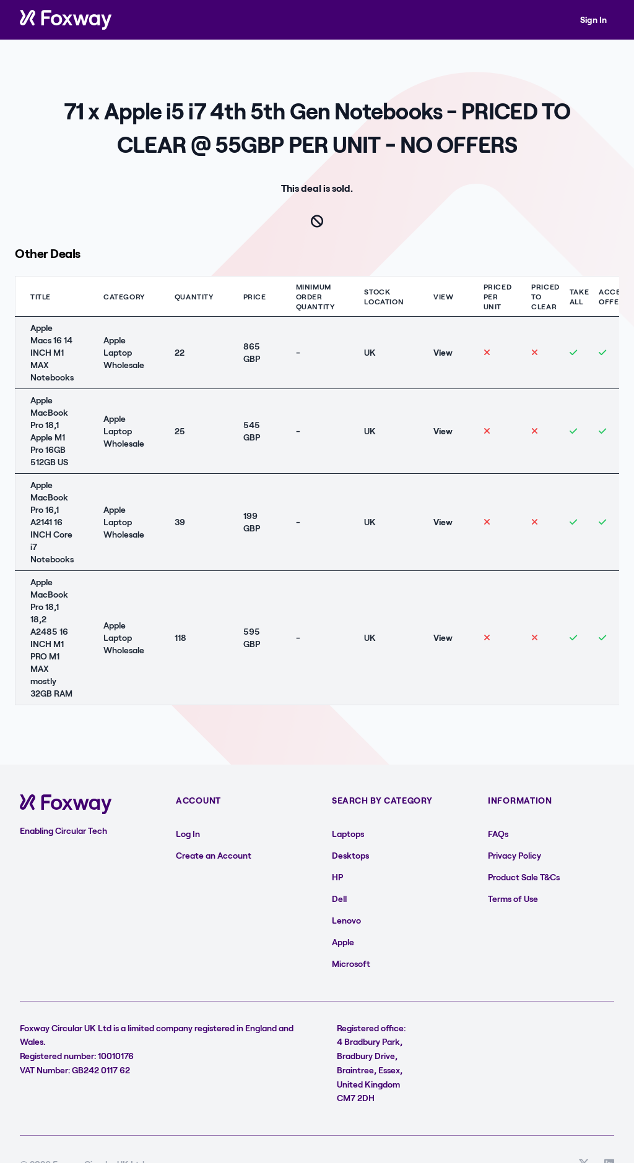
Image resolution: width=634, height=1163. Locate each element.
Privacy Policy (514, 855)
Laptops (348, 833)
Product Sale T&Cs (524, 877)
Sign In (593, 19)
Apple (343, 942)
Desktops (350, 855)
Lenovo (346, 920)
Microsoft (351, 963)
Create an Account (213, 855)
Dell (339, 898)
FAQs (498, 833)
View (443, 352)
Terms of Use (513, 898)
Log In (188, 833)
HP (337, 877)
